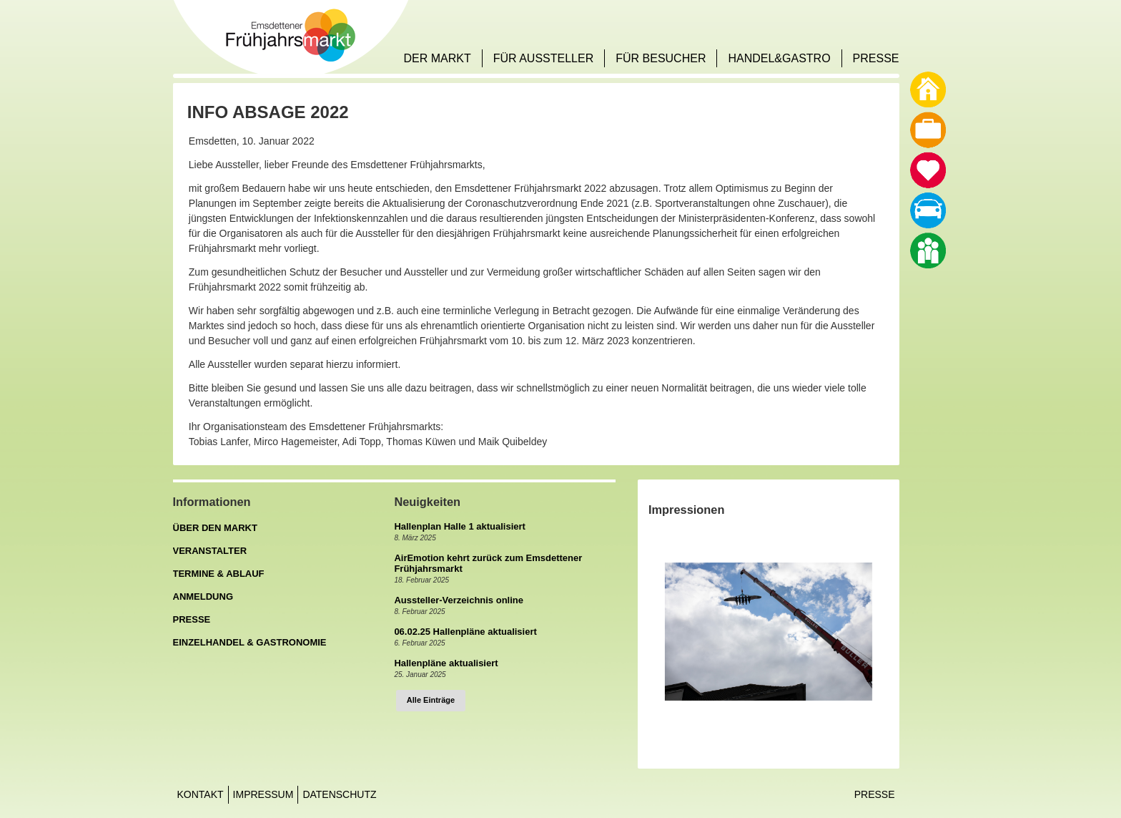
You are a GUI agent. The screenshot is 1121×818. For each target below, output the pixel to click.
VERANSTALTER (210, 550)
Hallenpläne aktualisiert (446, 663)
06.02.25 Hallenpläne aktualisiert (465, 631)
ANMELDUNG (203, 596)
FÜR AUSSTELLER (543, 58)
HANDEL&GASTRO (779, 58)
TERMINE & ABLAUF (219, 573)
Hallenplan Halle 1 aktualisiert (459, 526)
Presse (874, 794)
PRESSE (876, 58)
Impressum (263, 794)
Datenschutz (339, 794)
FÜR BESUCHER (661, 58)
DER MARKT (436, 58)
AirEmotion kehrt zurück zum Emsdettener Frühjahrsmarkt (488, 563)
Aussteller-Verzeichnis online (458, 600)
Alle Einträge (431, 700)
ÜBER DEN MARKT (215, 527)
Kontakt (200, 794)
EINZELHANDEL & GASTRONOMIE (250, 642)
